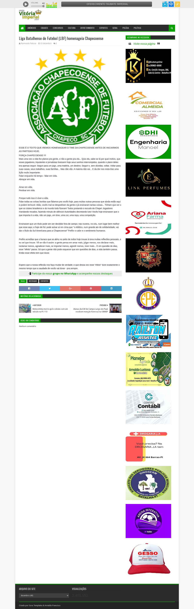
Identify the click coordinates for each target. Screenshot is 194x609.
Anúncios (32, 27)
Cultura (71, 27)
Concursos (58, 27)
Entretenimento (87, 27)
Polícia (125, 27)
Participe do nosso (42, 273)
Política (137, 27)
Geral (115, 27)
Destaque (33, 281)
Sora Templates (36, 605)
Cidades (44, 27)
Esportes (103, 27)
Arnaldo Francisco (52, 605)
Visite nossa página (144, 43)
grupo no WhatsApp (83, 273)
